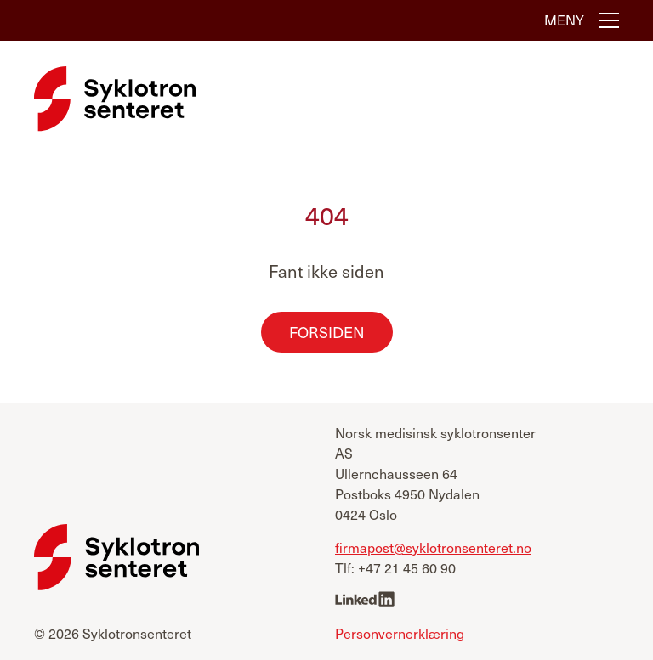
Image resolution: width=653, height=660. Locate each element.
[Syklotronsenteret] (115, 98)
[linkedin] (365, 601)
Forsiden (327, 331)
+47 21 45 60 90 (407, 568)
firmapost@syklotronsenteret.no (433, 547)
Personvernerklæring (399, 632)
